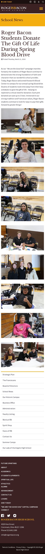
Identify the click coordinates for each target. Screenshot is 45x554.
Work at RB (7, 420)
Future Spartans (9, 463)
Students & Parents (10, 475)
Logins (4, 499)
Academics (5, 471)
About (4, 467)
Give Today (6, 503)
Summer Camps (9, 442)
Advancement (7, 491)
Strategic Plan (8, 374)
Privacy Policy (21, 547)
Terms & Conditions (8, 547)
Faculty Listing (9, 414)
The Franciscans (9, 380)
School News (8, 391)
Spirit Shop (7, 425)
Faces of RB (7, 431)
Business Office (9, 403)
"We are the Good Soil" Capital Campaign (19, 507)
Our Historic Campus (11, 397)
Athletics (5, 483)
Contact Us (7, 436)
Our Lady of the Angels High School (17, 448)
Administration (9, 408)
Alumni (4, 486)
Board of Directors (10, 386)
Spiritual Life (7, 479)
